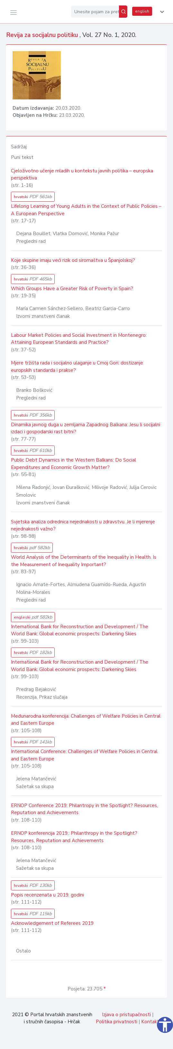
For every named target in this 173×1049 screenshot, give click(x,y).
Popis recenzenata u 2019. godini (47, 895)
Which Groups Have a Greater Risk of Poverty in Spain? (72, 288)
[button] (160, 12)
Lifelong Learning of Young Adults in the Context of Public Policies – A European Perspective (86, 210)
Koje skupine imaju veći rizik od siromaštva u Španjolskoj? (73, 260)
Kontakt (150, 1021)
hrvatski (33, 197)
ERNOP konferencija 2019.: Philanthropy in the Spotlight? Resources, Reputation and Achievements (74, 837)
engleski (33, 617)
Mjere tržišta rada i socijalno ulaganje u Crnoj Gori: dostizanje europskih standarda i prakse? (77, 366)
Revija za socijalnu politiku (42, 35)
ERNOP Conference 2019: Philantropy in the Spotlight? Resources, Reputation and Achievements (84, 809)
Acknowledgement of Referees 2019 (52, 923)
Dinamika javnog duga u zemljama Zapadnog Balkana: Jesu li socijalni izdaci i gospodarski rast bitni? (85, 428)
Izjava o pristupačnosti (126, 1014)
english (142, 11)
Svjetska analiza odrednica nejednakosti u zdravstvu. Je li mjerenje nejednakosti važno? (83, 525)
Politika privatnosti (116, 1021)
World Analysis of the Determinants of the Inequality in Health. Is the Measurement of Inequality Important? (83, 561)
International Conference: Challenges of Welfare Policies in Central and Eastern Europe (84, 755)
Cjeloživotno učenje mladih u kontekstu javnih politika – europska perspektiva (82, 174)
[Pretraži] (123, 11)
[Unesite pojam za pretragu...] (95, 11)
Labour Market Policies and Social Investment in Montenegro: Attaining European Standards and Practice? (79, 339)
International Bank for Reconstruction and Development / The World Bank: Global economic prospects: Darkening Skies (79, 630)
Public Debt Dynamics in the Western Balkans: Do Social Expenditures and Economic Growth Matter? (73, 464)
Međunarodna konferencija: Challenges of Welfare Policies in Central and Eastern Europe (85, 720)
